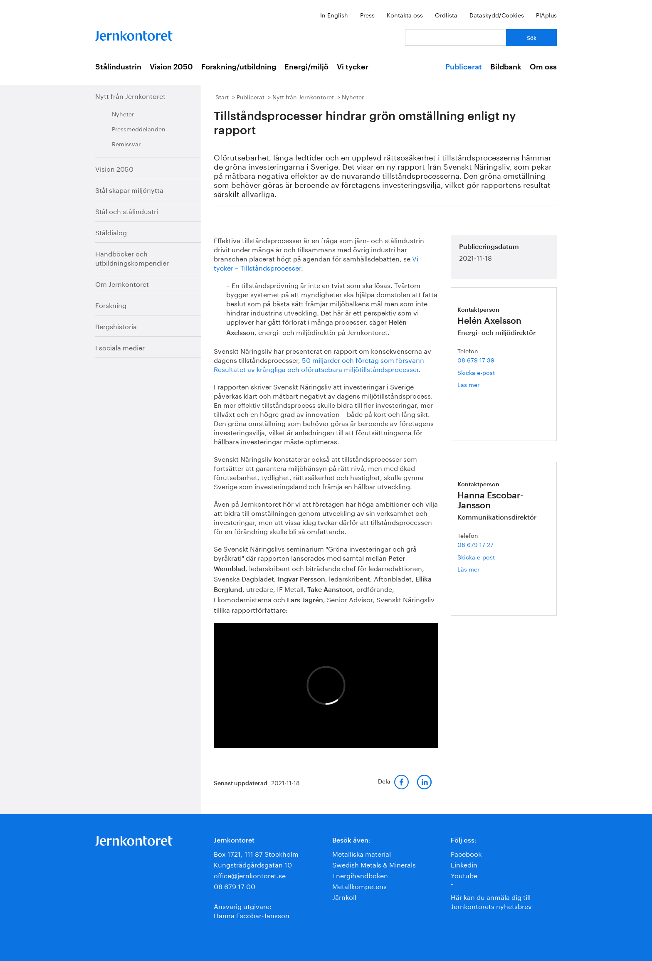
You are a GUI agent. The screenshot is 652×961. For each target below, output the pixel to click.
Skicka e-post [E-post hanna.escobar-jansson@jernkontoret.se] (476, 556)
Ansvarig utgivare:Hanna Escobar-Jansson (251, 910)
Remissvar (126, 143)
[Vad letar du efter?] (455, 37)
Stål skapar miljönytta (129, 189)
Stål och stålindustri (126, 210)
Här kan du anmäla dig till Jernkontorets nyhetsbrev (491, 901)
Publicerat (463, 67)
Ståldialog (111, 232)
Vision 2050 (171, 67)
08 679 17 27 (475, 544)
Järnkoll (344, 896)
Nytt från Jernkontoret (130, 95)
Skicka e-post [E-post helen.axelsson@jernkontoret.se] (476, 372)
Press (367, 14)
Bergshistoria (116, 325)
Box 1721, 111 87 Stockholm (256, 853)
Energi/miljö (306, 67)
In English (334, 14)
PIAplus (546, 14)
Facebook (466, 853)
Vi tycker (352, 67)
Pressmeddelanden (138, 128)
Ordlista (446, 14)
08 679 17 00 (234, 885)
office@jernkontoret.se (250, 875)
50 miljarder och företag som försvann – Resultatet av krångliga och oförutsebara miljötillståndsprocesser (322, 364)
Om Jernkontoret (122, 283)
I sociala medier (120, 347)
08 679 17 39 (475, 359)
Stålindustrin (118, 67)
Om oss (543, 67)
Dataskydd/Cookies (496, 14)
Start (222, 96)
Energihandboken (360, 875)
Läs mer (481, 384)
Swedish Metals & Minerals (374, 864)
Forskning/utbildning (238, 67)
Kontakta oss (405, 14)
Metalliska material (361, 853)
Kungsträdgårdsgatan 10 (253, 864)
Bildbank (505, 67)
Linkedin (464, 864)
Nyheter (123, 113)
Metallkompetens (359, 885)
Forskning (110, 304)
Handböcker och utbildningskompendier (132, 257)
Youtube (464, 875)
